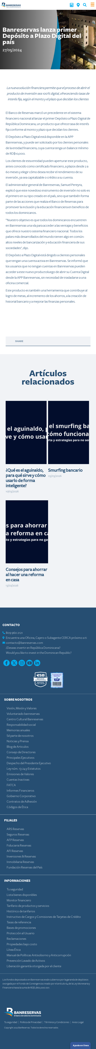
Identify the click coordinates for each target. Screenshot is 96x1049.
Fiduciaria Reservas (19, 845)
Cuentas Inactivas (18, 780)
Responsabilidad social (21, 725)
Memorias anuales (18, 730)
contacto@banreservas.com (24, 643)
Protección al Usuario (20, 933)
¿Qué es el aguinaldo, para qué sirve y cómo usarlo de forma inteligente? (26, 478)
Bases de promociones (21, 928)
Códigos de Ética (17, 807)
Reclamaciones (16, 939)
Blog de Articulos (18, 747)
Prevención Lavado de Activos (26, 961)
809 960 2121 (14, 633)
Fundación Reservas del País (24, 867)
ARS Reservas (15, 829)
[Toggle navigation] (92, 4)
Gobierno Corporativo (21, 796)
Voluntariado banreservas (23, 714)
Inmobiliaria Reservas (20, 862)
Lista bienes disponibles (22, 895)
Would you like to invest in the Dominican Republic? (39, 653)
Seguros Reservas (18, 835)
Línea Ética (14, 950)
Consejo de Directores (21, 752)
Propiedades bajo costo (22, 944)
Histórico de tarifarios (21, 911)
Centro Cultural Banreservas (25, 719)
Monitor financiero (19, 900)
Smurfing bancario (65, 470)
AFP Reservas (15, 840)
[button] (84, 4)
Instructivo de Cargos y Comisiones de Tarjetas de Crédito (44, 917)
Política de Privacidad (31, 1022)
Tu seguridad (15, 889)
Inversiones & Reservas (21, 856)
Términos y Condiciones (57, 1022)
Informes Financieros (20, 791)
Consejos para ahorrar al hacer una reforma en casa (26, 575)
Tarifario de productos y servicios (28, 906)
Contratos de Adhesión (22, 802)
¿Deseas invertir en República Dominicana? (33, 648)
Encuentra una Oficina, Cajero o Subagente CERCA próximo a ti (46, 638)
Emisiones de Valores (20, 774)
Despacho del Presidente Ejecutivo (29, 763)
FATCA (11, 785)
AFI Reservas (15, 851)
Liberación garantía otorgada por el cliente (34, 966)
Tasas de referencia (19, 922)
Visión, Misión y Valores (22, 708)
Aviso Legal (78, 1022)
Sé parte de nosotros (20, 736)
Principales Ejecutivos (20, 758)
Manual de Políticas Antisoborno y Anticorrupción (39, 955)
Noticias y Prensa (18, 741)
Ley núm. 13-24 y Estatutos (24, 769)
